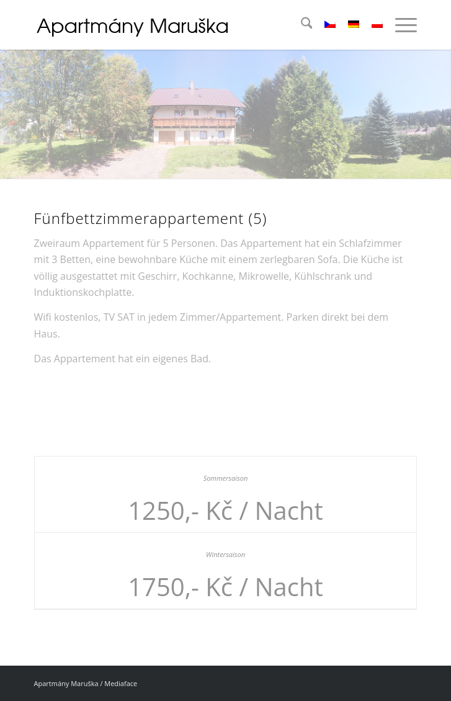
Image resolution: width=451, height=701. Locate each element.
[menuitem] (300, 25)
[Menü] (400, 25)
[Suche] (300, 25)
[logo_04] (187, 25)
